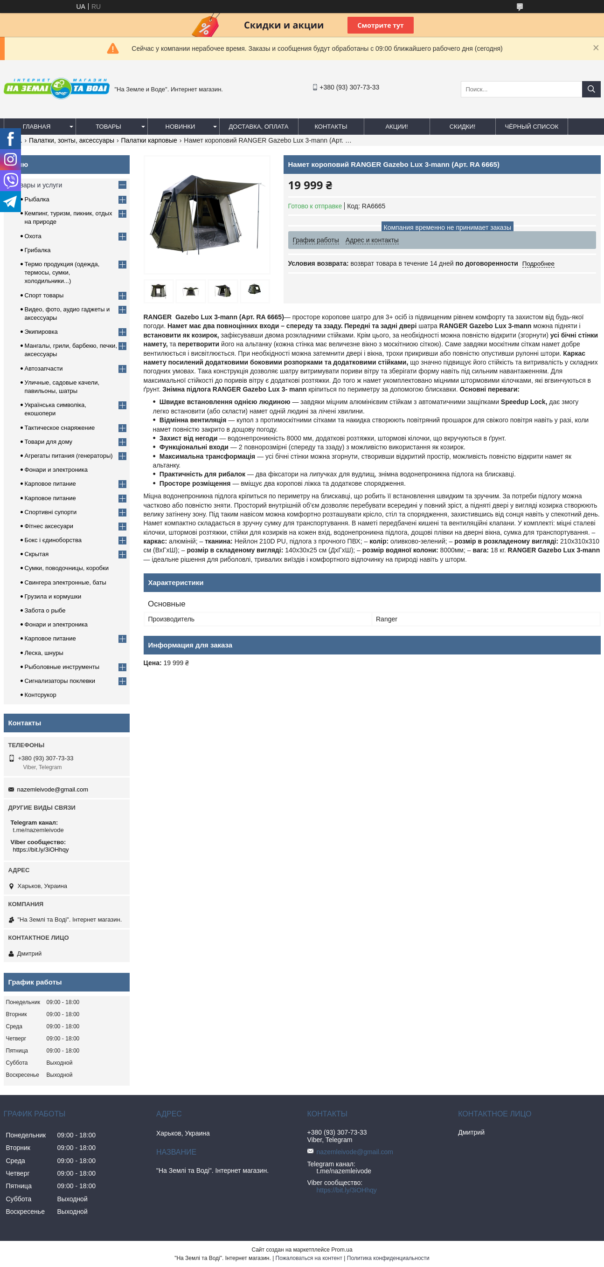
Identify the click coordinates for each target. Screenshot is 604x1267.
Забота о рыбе (45, 610)
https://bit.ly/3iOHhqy (41, 849)
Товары (108, 126)
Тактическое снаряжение (60, 427)
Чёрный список (532, 126)
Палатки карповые (149, 140)
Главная (37, 126)
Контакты (330, 126)
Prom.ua (341, 1249)
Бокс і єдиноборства (53, 540)
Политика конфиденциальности (388, 1258)
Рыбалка (37, 199)
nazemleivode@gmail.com (53, 789)
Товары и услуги (37, 185)
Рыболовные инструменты (62, 666)
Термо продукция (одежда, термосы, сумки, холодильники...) (62, 272)
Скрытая (37, 554)
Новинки (180, 126)
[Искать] (591, 89)
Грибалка (38, 250)
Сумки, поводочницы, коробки (67, 568)
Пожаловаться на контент (309, 1258)
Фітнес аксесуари (49, 526)
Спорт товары (44, 295)
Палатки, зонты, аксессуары (71, 140)
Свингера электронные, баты (65, 582)
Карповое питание (50, 483)
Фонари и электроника (56, 469)
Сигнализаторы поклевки (60, 680)
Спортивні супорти (51, 512)
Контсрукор (40, 694)
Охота (33, 236)
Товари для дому (48, 441)
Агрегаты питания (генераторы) (69, 455)
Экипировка (41, 331)
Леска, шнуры (44, 652)
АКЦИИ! (396, 126)
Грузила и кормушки (53, 596)
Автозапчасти (44, 368)
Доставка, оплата (259, 126)
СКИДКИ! (463, 126)
